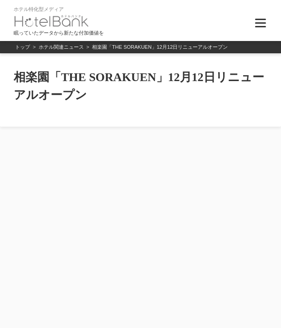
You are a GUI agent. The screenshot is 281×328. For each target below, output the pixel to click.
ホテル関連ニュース (61, 47)
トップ (22, 47)
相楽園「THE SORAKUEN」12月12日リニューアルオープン (160, 47)
